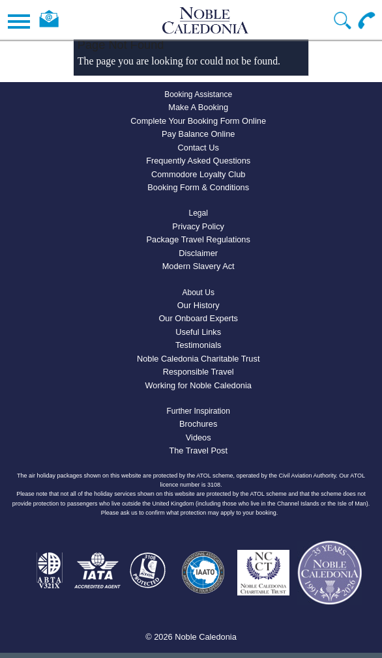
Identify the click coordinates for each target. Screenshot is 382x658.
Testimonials (198, 345)
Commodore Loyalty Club (198, 174)
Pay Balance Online (198, 134)
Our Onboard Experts (198, 318)
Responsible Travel (198, 372)
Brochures (198, 424)
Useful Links (198, 332)
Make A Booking (198, 107)
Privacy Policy (198, 226)
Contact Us (198, 147)
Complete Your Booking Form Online (198, 121)
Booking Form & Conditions (198, 187)
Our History (198, 305)
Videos (198, 437)
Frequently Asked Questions (198, 160)
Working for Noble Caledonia (198, 385)
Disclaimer (198, 253)
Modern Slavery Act (198, 266)
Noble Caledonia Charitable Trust (198, 359)
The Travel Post (198, 450)
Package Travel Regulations (198, 239)
